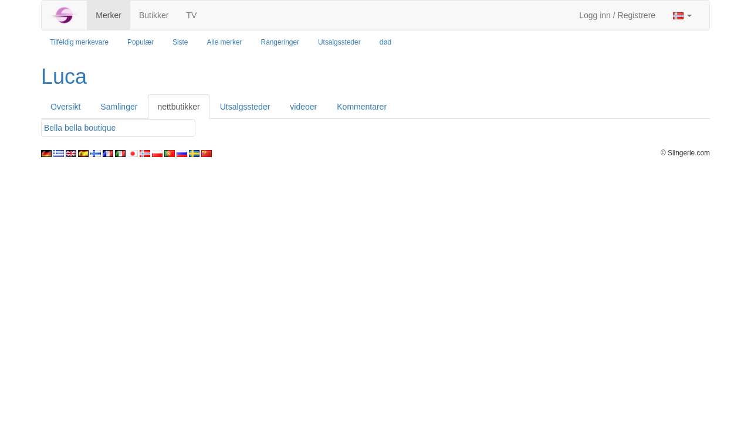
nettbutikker (178, 106)
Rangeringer (280, 42)
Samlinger (118, 106)
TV (191, 15)
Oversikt (65, 106)
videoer (303, 106)
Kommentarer (362, 106)
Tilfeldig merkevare (79, 42)
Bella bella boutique (80, 127)
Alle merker (224, 42)
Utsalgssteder (339, 42)
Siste (180, 42)
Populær (140, 42)
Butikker (154, 15)
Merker (108, 15)
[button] (682, 15)
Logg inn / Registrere (617, 15)
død (386, 42)
